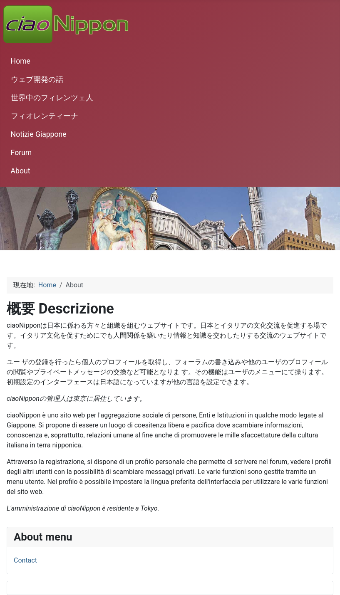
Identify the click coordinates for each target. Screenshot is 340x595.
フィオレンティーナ (44, 116)
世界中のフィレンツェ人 (52, 98)
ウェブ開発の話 (37, 79)
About (20, 171)
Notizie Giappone (39, 134)
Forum (21, 152)
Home (20, 61)
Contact (25, 560)
